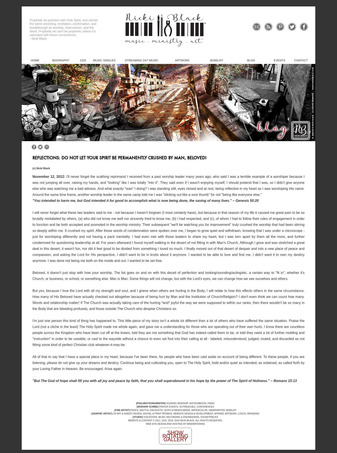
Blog (251, 60)
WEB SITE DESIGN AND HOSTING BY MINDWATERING (175, 424)
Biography (60, 60)
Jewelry (216, 60)
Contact (301, 60)
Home (35, 60)
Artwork (182, 60)
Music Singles (104, 60)
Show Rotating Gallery (175, 436)
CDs (83, 60)
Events (279, 60)
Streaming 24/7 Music (141, 60)
